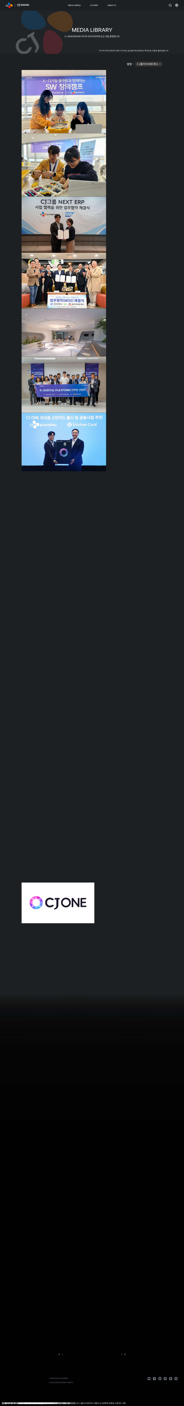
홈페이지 (176, 1379)
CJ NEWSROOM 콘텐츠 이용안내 (61, 1382)
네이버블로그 (165, 1379)
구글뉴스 (171, 1379)
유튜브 (149, 1379)
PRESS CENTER (74, 5)
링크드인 (160, 1379)
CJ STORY (94, 5)
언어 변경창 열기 (176, 5)
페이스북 (154, 1379)
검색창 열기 (170, 5)
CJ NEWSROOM (9, 5)
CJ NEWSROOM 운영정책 (58, 1378)
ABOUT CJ (111, 5)
